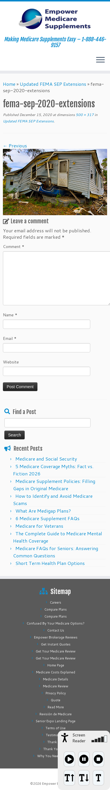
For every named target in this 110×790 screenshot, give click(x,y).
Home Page (55, 665)
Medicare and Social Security (46, 458)
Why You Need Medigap (55, 756)
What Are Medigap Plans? (43, 510)
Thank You (55, 742)
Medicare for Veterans (39, 525)
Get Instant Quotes (56, 644)
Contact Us (55, 630)
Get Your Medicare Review (55, 651)
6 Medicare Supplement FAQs (47, 518)
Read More (56, 707)
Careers (55, 602)
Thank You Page (55, 749)
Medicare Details (55, 679)
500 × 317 (84, 114)
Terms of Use (56, 728)
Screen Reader (78, 738)
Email (10, 338)
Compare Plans (55, 609)
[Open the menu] (100, 60)
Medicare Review (55, 686)
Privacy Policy (56, 693)
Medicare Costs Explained (55, 672)
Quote (55, 700)
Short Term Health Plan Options (50, 563)
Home (9, 84)
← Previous (15, 145)
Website (11, 362)
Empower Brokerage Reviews (55, 637)
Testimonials (55, 735)
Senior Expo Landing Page (55, 721)
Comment (13, 246)
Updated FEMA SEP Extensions (53, 84)
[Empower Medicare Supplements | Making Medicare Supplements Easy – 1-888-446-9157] (55, 18)
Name (10, 315)
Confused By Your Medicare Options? (55, 623)
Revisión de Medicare (55, 714)
